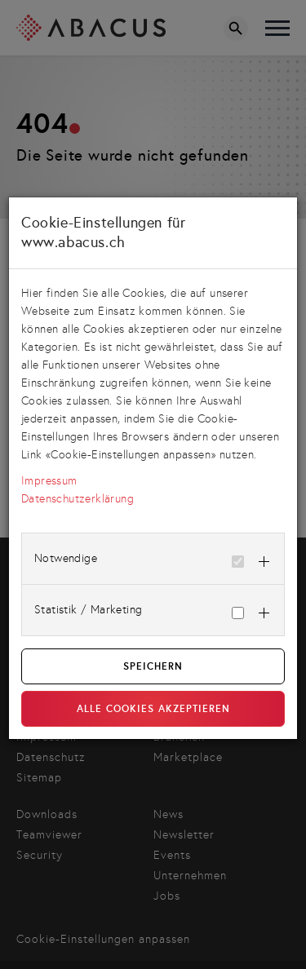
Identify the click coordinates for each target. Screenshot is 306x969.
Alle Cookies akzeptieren (153, 708)
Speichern (153, 666)
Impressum (49, 481)
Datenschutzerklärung (77, 499)
